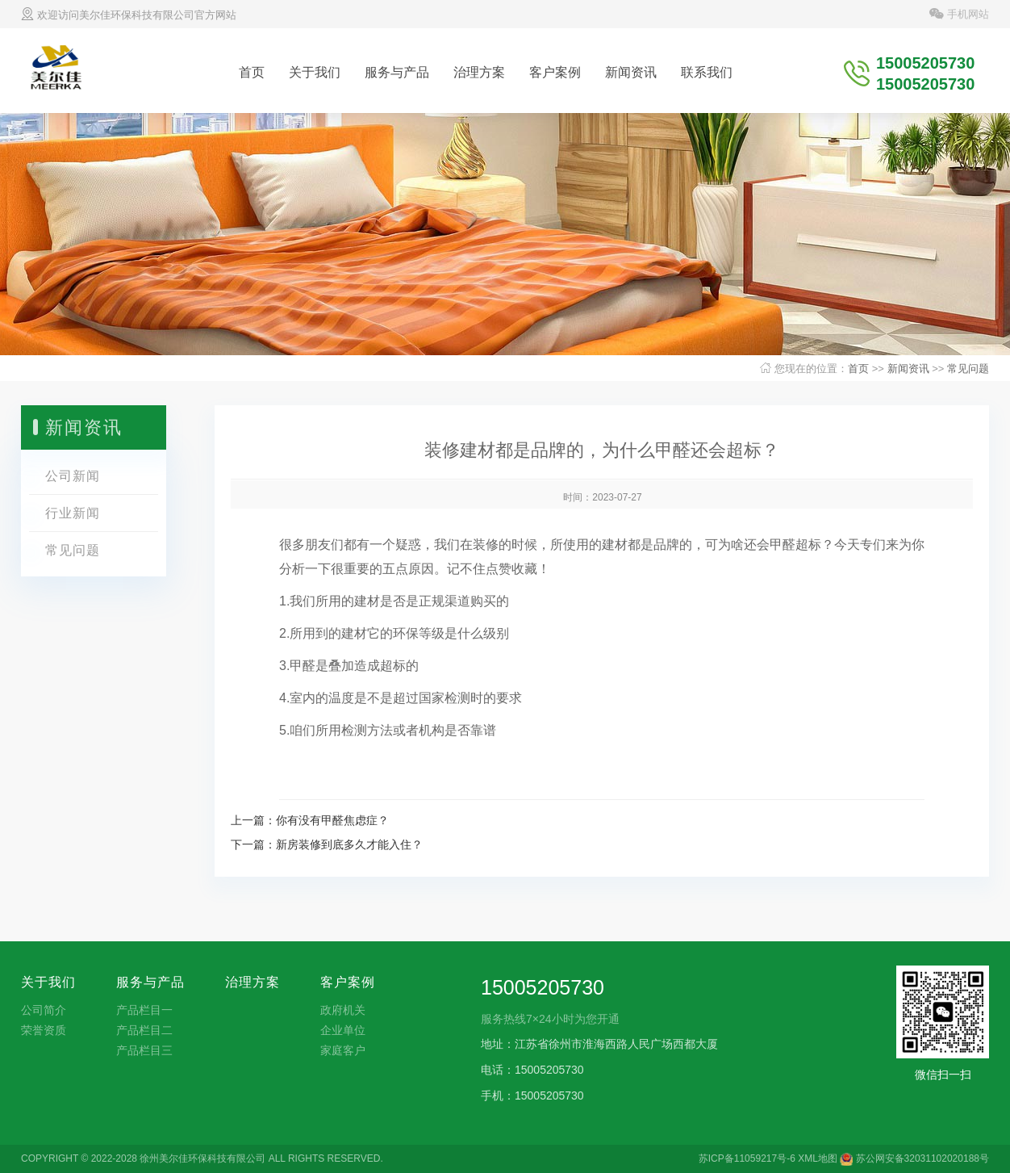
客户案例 (555, 72)
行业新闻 (72, 513)
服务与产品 (397, 72)
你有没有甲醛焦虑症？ (332, 820)
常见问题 (968, 368)
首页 (252, 72)
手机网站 (959, 14)
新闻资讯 (631, 72)
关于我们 (314, 72)
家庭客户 (342, 1050)
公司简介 (43, 1009)
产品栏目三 (144, 1050)
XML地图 (817, 1158)
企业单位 (342, 1030)
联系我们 (706, 72)
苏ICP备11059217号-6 (747, 1158)
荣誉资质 (43, 1030)
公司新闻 (72, 476)
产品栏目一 (144, 1009)
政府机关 (342, 1009)
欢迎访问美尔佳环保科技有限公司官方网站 (128, 15)
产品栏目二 (144, 1030)
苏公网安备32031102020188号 (914, 1158)
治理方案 (479, 72)
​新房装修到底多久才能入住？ (349, 844)
